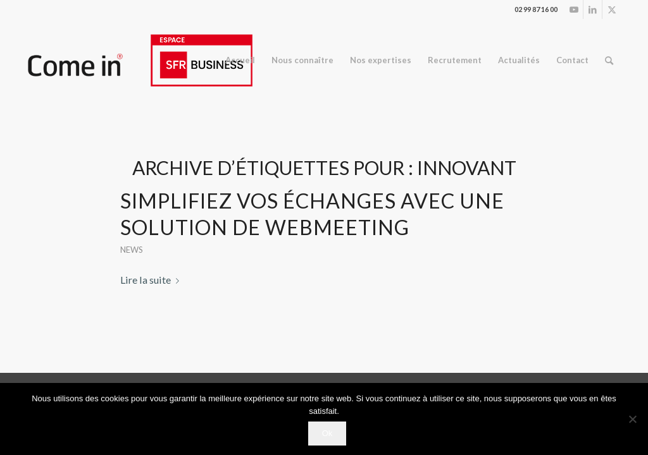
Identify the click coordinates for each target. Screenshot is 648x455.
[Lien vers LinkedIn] (592, 9)
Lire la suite (152, 280)
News (131, 250)
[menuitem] (240, 60)
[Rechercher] (609, 60)
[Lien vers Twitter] (611, 9)
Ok (327, 433)
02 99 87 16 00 (536, 9)
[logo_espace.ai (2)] (139, 60)
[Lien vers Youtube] (573, 9)
